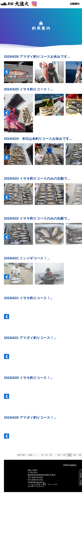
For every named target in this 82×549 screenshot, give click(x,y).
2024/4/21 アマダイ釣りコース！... (30, 338)
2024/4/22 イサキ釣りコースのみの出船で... (37, 218)
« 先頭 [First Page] (29, 455)
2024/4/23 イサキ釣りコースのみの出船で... (37, 178)
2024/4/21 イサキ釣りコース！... (28, 298)
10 (42, 455)
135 (74, 455)
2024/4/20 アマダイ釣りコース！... (30, 417)
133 (64, 455)
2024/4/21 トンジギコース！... (27, 258)
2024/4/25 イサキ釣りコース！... (28, 89)
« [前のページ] (34, 455)
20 (46, 455)
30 (51, 455)
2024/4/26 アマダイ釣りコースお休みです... (37, 56)
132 (58, 455)
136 (79, 455)
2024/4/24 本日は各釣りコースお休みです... (38, 138)
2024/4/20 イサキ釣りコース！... (28, 378)
